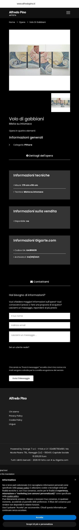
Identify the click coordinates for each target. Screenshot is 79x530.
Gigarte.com (62, 460)
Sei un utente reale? (19, 347)
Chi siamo (14, 411)
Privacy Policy (16, 416)
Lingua (12, 424)
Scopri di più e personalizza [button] (39, 524)
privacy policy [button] (23, 488)
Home (12, 22)
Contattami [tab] (39, 281)
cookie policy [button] (12, 496)
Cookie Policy (15, 420)
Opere (22, 22)
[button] (75, 479)
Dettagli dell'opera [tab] (39, 155)
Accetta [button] (39, 517)
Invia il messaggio (21, 378)
